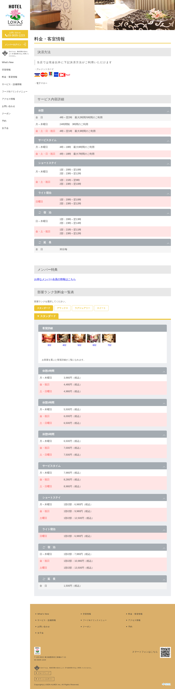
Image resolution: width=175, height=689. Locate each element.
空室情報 (6, 70)
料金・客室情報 (9, 77)
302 (49, 345)
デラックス (62, 308)
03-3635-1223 (40, 660)
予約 (4, 121)
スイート (101, 308)
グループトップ (43, 673)
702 (109, 345)
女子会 (5, 128)
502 (79, 345)
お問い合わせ (8, 106)
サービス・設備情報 (12, 84)
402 (64, 345)
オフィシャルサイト (45, 679)
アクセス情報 (8, 99)
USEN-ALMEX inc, (53, 685)
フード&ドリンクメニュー (14, 91)
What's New (8, 62)
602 (94, 345)
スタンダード (43, 308)
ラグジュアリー (82, 308)
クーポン (6, 113)
